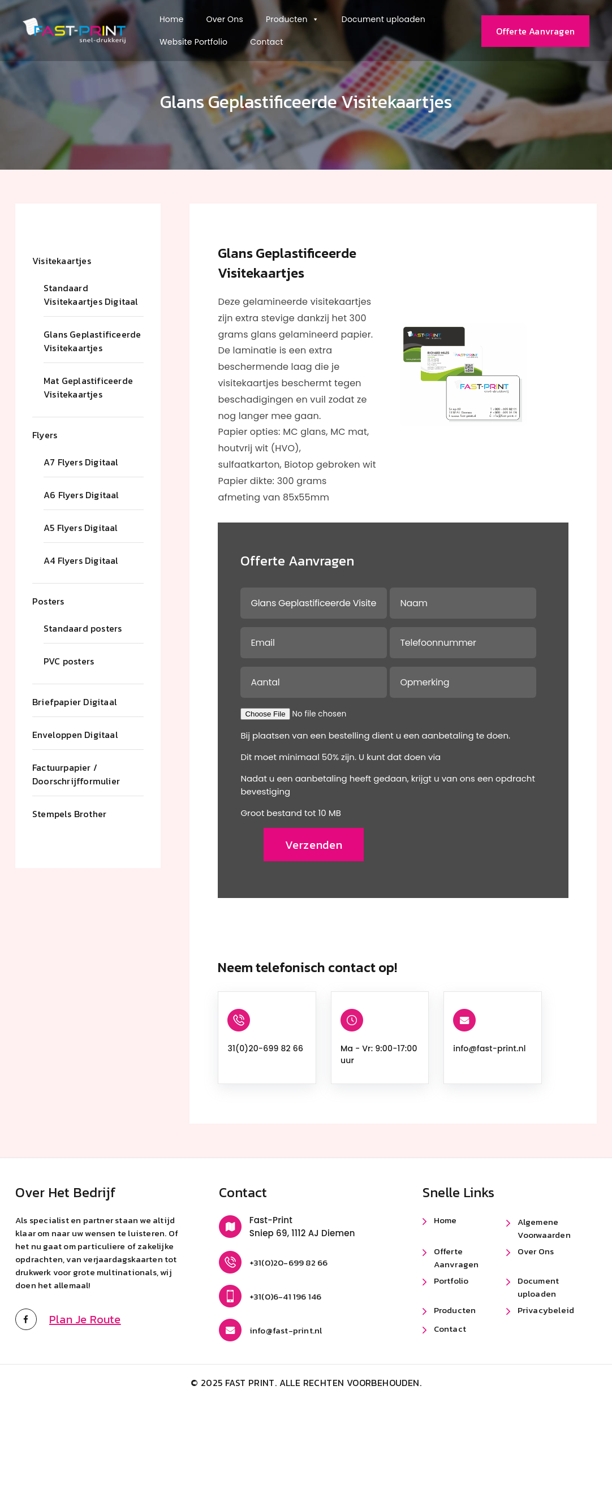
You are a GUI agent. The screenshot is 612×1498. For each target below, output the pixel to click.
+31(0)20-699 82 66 (288, 1261)
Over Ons (224, 19)
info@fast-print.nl (489, 1048)
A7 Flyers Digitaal (81, 462)
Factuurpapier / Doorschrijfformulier (76, 774)
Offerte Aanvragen (456, 1257)
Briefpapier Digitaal (74, 702)
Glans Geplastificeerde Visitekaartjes (92, 341)
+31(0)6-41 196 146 (285, 1295)
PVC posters (69, 661)
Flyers (44, 435)
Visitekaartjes (61, 260)
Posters (48, 601)
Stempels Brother (69, 814)
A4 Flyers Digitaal (81, 560)
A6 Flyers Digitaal (81, 495)
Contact (266, 42)
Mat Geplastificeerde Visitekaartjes (88, 387)
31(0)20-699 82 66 (265, 1048)
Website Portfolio (193, 42)
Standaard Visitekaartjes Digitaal (91, 294)
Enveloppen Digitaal (75, 734)
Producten (292, 19)
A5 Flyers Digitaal (81, 527)
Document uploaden (383, 19)
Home (172, 19)
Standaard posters (83, 628)
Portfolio (451, 1280)
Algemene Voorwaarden (544, 1228)
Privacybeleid (546, 1309)
